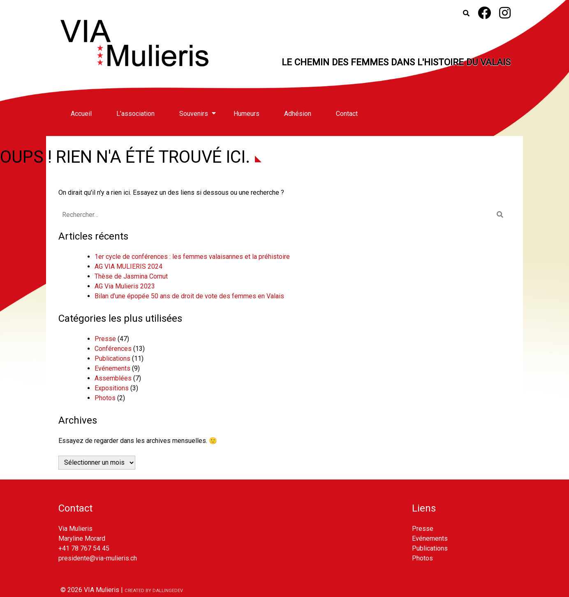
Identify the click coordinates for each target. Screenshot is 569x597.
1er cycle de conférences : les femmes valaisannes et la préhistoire (192, 256)
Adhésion (297, 114)
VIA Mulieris (101, 590)
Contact (347, 114)
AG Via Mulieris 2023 (125, 286)
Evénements (112, 368)
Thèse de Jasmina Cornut (131, 276)
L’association (135, 114)
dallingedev (168, 590)
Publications (112, 358)
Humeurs (246, 114)
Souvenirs (193, 114)
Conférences (113, 349)
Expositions (112, 388)
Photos (105, 398)
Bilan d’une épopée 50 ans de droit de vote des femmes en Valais (189, 296)
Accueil (81, 114)
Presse (105, 339)
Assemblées (113, 378)
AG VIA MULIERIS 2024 (128, 266)
